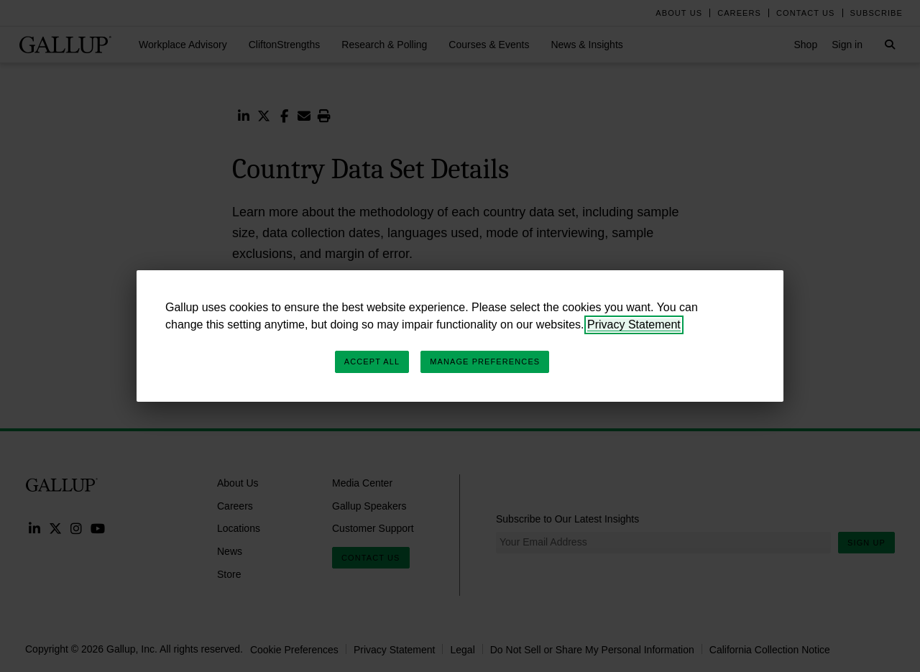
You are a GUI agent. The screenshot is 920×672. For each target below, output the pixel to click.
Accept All (372, 361)
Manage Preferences (485, 361)
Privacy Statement (634, 324)
